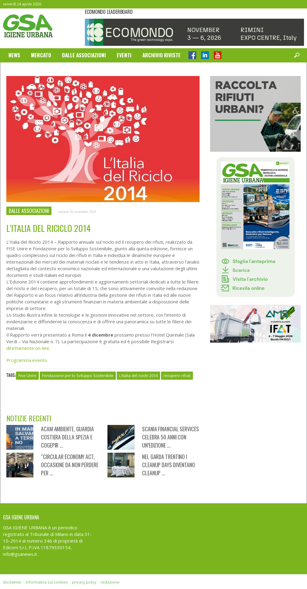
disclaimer (12, 582)
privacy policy (84, 582)
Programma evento (26, 360)
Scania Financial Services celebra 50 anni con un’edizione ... (170, 437)
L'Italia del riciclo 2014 (138, 375)
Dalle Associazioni (84, 55)
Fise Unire (27, 375)
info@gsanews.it (20, 554)
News (14, 55)
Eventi (124, 55)
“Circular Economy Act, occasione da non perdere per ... (69, 465)
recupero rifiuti (177, 375)
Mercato (41, 55)
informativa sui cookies (47, 582)
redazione (110, 582)
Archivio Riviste (161, 55)
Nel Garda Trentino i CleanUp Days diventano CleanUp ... (168, 465)
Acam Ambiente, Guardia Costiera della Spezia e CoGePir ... (67, 437)
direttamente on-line (27, 348)
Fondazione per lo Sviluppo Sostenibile (77, 375)
